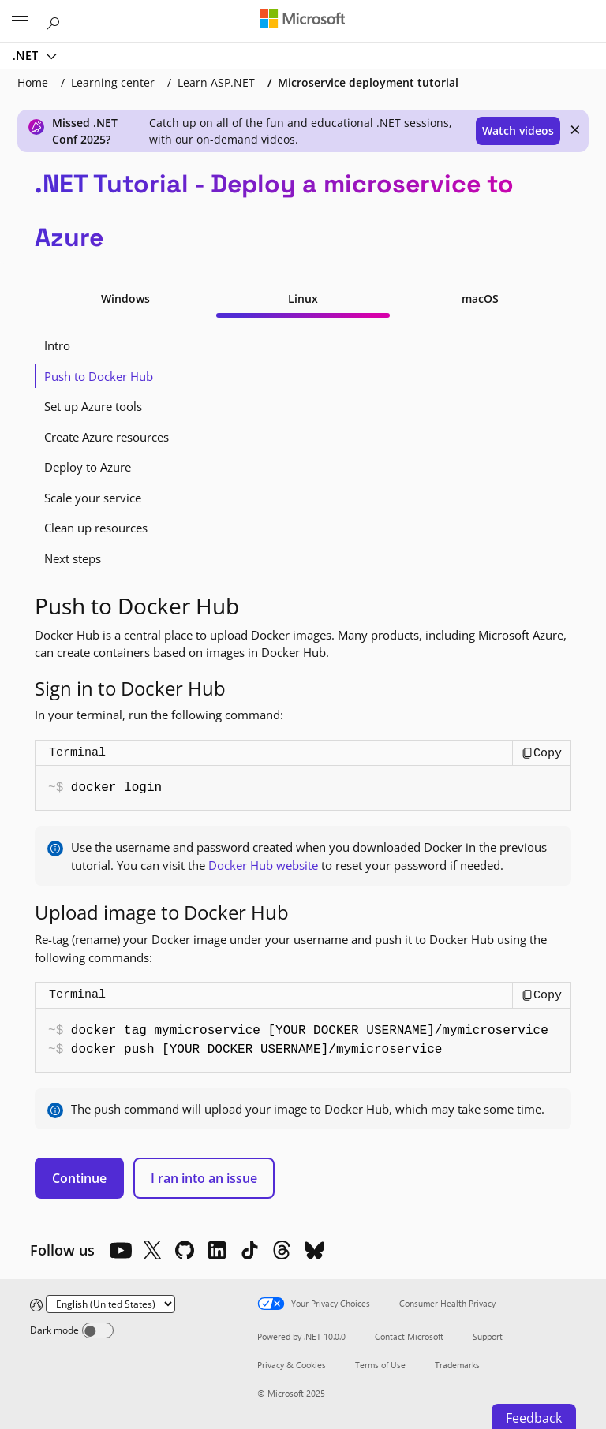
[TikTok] (249, 1250)
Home (32, 82)
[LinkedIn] (217, 1250)
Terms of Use (380, 1365)
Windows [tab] (125, 298)
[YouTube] (120, 1250)
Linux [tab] (303, 298)
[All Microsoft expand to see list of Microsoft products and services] (20, 21)
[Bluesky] (314, 1250)
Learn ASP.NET (216, 82)
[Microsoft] (302, 19)
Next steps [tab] (72, 558)
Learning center (113, 82)
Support (488, 1336)
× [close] (575, 129)
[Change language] (110, 1304)
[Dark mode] (98, 1330)
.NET (27, 55)
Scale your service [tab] (92, 498)
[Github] (184, 1250)
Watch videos (518, 130)
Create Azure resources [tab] (106, 437)
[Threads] (281, 1250)
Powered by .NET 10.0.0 (301, 1336)
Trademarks (457, 1365)
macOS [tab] (480, 298)
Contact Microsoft (409, 1336)
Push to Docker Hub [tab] (98, 376)
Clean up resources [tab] (96, 527)
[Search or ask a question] (55, 20)
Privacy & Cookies (291, 1365)
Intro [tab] (57, 345)
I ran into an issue (204, 1178)
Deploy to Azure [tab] (87, 467)
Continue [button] (79, 1178)
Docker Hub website (263, 865)
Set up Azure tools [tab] (93, 406)
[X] (152, 1250)
